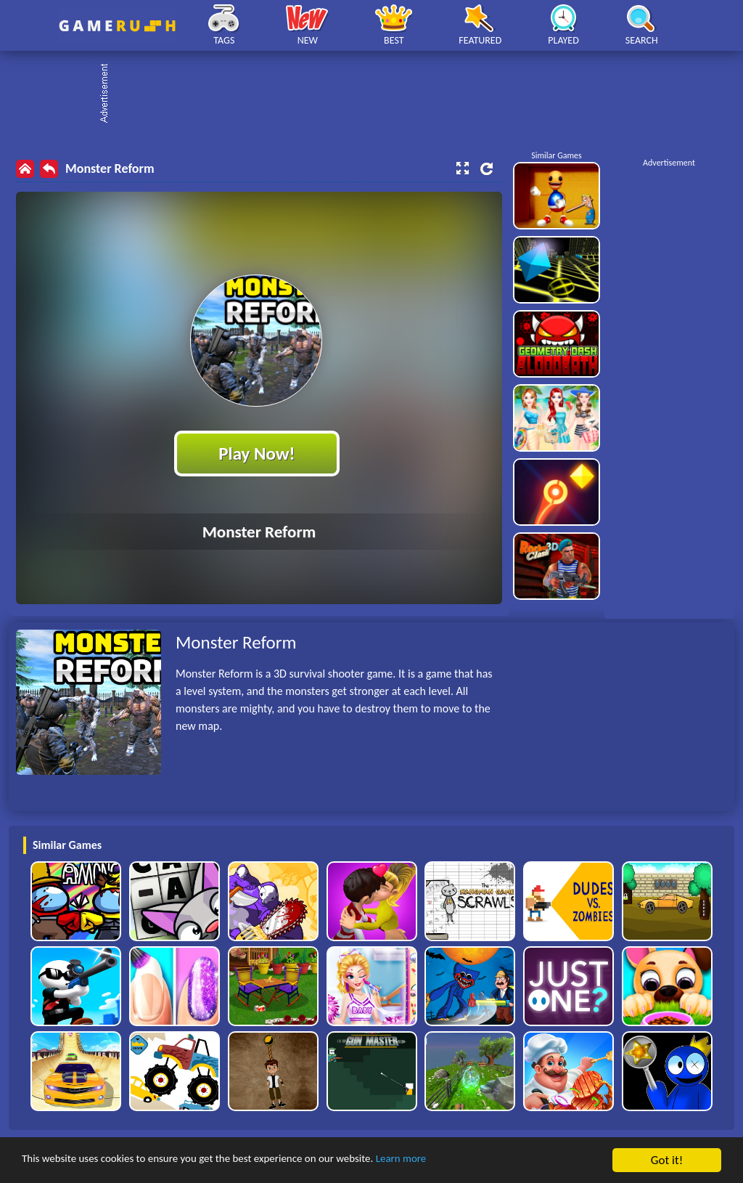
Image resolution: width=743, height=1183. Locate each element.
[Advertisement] (379, 94)
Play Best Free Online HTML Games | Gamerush (117, 25)
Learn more (453, 1161)
